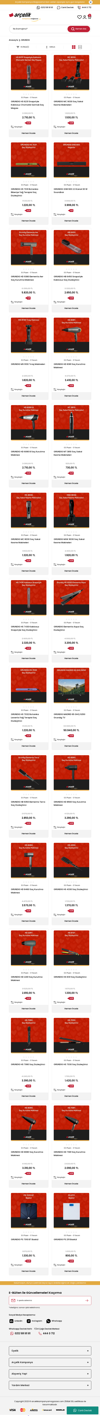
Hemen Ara (78, 29)
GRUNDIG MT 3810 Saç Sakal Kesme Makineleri (68, 453)
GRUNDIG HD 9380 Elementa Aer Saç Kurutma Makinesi (27, 278)
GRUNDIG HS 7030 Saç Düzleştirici (71, 1064)
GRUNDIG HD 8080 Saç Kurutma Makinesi (27, 1154)
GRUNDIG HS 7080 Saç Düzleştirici (28, 1064)
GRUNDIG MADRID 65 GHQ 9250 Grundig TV (69, 716)
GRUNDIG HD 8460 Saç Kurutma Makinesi (27, 891)
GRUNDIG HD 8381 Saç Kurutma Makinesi (69, 366)
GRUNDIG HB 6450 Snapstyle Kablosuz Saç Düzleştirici (68, 278)
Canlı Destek (82, 1410)
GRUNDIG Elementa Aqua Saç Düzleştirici (69, 628)
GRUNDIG (25, 40)
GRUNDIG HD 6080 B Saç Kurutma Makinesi (28, 453)
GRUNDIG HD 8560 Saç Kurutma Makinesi (70, 804)
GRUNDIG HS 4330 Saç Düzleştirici (71, 889)
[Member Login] (85, 17)
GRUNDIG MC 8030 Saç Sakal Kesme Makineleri (25, 541)
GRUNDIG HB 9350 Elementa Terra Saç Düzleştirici (28, 804)
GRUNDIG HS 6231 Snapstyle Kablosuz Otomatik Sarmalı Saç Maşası (27, 104)
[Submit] (87, 1300)
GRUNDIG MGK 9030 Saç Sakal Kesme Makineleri (69, 541)
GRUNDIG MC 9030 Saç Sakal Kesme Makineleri (68, 103)
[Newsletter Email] (50, 1300)
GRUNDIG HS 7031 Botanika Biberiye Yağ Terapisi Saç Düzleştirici (24, 192)
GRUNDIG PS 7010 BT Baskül (24, 1239)
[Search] (50, 29)
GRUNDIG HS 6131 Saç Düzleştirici (70, 977)
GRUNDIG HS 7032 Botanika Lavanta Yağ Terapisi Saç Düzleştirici (25, 717)
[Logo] (25, 17)
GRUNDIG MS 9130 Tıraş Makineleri (28, 364)
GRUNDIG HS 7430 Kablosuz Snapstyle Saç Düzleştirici (25, 628)
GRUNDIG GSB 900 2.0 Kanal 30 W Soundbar (70, 191)
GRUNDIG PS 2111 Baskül (65, 1239)
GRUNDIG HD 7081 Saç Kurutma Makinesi (69, 1154)
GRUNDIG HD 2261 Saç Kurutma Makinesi (26, 979)
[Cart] (89, 17)
